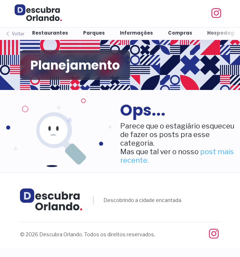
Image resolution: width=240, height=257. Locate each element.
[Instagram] (220, 13)
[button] (60, 131)
